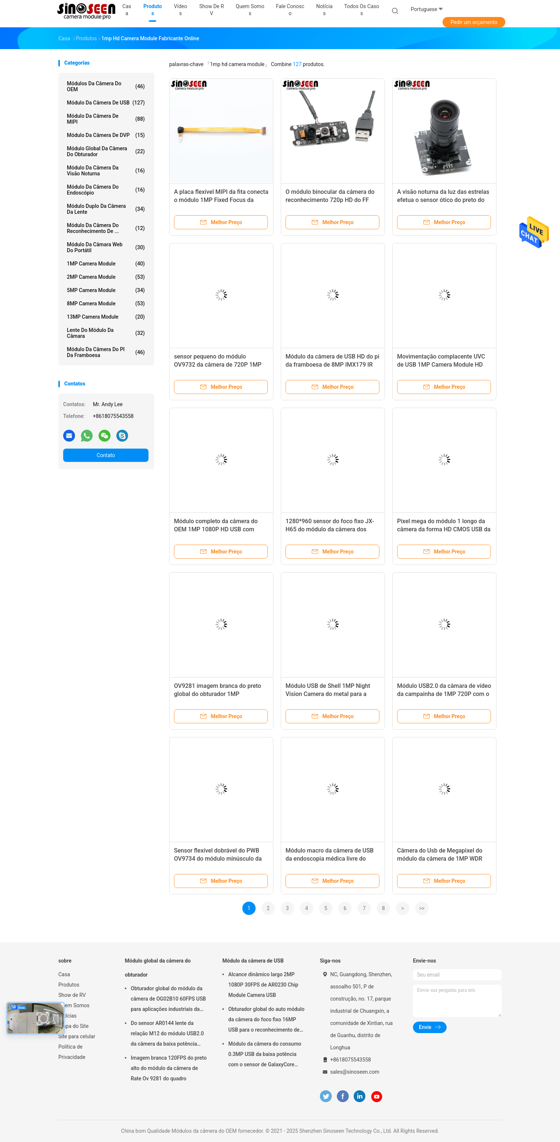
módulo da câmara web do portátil (106, 247)
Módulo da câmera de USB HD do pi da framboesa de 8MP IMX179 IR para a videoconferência (332, 364)
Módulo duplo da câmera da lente (106, 209)
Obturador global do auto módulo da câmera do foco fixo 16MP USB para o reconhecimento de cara (266, 1020)
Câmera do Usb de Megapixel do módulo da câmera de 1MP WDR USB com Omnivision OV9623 (439, 858)
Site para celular (76, 1036)
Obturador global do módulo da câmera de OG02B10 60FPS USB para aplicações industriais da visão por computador (168, 999)
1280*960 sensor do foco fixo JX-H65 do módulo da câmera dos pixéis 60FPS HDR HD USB (330, 529)
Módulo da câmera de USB (106, 102)
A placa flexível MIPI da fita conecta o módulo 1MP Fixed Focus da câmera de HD (221, 200)
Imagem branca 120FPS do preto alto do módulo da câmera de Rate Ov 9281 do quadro (168, 1068)
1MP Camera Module (106, 263)
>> (422, 908)
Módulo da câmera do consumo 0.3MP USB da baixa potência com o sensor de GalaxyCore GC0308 (264, 1055)
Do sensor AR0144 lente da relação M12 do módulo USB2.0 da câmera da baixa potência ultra (167, 1034)
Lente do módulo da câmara (106, 333)
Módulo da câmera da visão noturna (106, 170)
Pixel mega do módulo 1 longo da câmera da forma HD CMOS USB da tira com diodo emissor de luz (444, 529)
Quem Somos (73, 1005)
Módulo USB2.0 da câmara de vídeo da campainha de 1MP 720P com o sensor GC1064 (444, 694)
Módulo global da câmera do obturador (106, 151)
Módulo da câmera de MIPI (106, 119)
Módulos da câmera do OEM (106, 86)
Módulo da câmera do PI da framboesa (106, 352)
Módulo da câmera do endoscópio (106, 190)
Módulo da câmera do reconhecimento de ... (106, 228)
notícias (67, 1016)
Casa (64, 974)
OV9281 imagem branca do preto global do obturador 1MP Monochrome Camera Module (217, 694)
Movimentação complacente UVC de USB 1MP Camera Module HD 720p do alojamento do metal (441, 364)
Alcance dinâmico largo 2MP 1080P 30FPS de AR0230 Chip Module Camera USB (263, 984)
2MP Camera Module (106, 277)
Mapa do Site (73, 1026)
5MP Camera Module (106, 290)
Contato (106, 455)
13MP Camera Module (106, 316)
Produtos (68, 985)
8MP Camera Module (106, 303)
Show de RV (72, 995)
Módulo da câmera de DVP (106, 135)
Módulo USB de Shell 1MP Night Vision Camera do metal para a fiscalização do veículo (328, 694)
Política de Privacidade (71, 1052)
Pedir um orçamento (474, 22)
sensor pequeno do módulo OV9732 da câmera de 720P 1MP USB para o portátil (218, 364)
